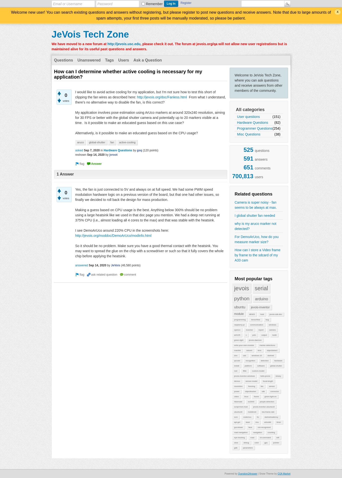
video (236, 396)
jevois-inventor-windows (244, 376)
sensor (272, 386)
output (264, 335)
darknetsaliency (271, 417)
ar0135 (237, 335)
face (250, 427)
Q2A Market (284, 473)
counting (271, 432)
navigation (257, 432)
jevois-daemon (255, 340)
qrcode (237, 361)
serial (261, 288)
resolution (238, 386)
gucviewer (238, 427)
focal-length (268, 381)
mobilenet (252, 412)
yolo (254, 335)
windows (272, 325)
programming (240, 320)
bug (267, 320)
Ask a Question (148, 60)
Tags (109, 60)
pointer (276, 443)
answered (81, 265)
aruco (252, 314)
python (242, 298)
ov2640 (251, 402)
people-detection (267, 402)
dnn (235, 355)
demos (237, 381)
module (239, 314)
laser (248, 422)
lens (259, 350)
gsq (139, 150)
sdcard (249, 350)
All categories (250, 109)
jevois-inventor (260, 307)
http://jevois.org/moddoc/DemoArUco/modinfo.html (113, 236)
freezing (251, 386)
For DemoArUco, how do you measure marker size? (257, 239)
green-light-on (270, 396)
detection (265, 361)
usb (244, 355)
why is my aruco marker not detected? (255, 226)
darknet (270, 355)
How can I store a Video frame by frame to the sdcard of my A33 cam (258, 255)
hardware (278, 361)
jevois (241, 288)
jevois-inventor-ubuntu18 (264, 407)
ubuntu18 (238, 412)
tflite (245, 371)
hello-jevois (265, 376)
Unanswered (89, 60)
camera (272, 330)
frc (258, 417)
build (274, 335)
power (237, 391)
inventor (249, 330)
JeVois (115, 265)
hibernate (238, 402)
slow (236, 443)
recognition (250, 361)
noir (235, 371)
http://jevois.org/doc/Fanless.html (162, 97)
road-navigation (241, 432)
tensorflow (255, 320)
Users (123, 60)
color (256, 443)
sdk (263, 391)
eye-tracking (239, 437)
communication (256, 325)
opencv (237, 330)
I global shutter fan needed (255, 216)
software (260, 366)
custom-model (258, 371)
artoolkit (267, 422)
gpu (265, 443)
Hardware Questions (252, 123)
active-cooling (127, 142)
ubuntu (239, 307)
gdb (235, 448)
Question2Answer (247, 473)
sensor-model (251, 381)
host (262, 314)
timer (279, 422)
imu (257, 422)
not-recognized (264, 427)
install (236, 366)
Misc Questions (249, 134)
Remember (154, 4)
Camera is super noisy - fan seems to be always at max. (256, 204)
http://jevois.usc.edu (123, 44)
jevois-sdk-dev (276, 314)
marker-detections (267, 345)
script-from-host (241, 407)
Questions (63, 60)
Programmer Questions (255, 128)
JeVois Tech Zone (90, 34)
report (261, 330)
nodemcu (247, 417)
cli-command (265, 437)
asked (79, 150)
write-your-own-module (244, 345)
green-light (239, 340)
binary (278, 376)
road (252, 437)
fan (262, 386)
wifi (277, 437)
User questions (248, 117)
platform (248, 366)
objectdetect (272, 350)
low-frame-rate (268, 412)
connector (274, 391)
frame (256, 396)
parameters (248, 448)
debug (246, 443)
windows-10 (257, 355)
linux (246, 396)
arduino (261, 299)
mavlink (237, 350)
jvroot (113, 154)
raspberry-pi (239, 325)
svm (236, 417)
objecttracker (250, 391)
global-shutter (276, 366)
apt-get (237, 422)
